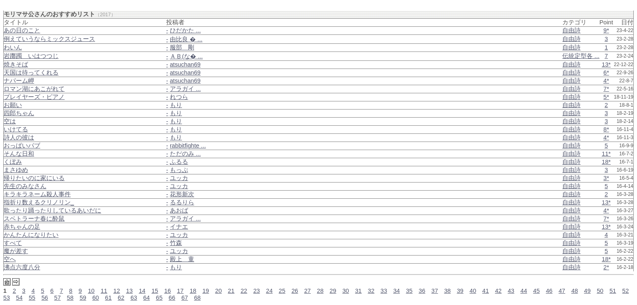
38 (447, 291)
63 (133, 297)
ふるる (179, 162)
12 (116, 291)
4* (606, 80)
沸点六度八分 (22, 267)
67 (184, 297)
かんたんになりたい (31, 235)
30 (345, 291)
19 (205, 291)
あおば (179, 210)
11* (606, 153)
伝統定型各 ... (580, 56)
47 (562, 291)
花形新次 (182, 194)
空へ (10, 259)
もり (176, 105)
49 (587, 291)
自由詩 (571, 30)
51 (612, 291)
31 (358, 291)
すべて (13, 243)
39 (460, 291)
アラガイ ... (185, 89)
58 (70, 297)
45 (536, 291)
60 (95, 297)
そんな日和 (19, 153)
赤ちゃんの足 (22, 226)
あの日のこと (22, 30)
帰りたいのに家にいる (34, 178)
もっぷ (179, 170)
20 (218, 291)
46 (549, 291)
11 (104, 291)
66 (172, 297)
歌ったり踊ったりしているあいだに (52, 210)
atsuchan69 (185, 64)
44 (523, 291)
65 (159, 297)
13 (129, 291)
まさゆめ (16, 170)
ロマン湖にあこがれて (34, 89)
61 (108, 297)
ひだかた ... (185, 30)
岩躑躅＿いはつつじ (31, 56)
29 (332, 291)
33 (384, 291)
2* (606, 267)
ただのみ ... (185, 153)
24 (269, 291)
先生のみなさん (25, 186)
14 (142, 291)
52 (625, 291)
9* (606, 30)
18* (606, 162)
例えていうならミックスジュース (49, 39)
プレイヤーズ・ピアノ (34, 97)
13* (606, 64)
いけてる (16, 129)
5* (606, 97)
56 (44, 297)
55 (32, 297)
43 (511, 291)
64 (146, 297)
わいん (13, 47)
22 (243, 291)
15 (155, 291)
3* (606, 178)
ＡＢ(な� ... (186, 56)
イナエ (179, 226)
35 (409, 291)
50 (600, 291)
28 (320, 291)
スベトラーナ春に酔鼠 (34, 218)
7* (606, 89)
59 (83, 297)
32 (371, 291)
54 (19, 297)
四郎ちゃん (19, 113)
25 (282, 291)
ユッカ (179, 178)
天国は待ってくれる (31, 72)
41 (485, 291)
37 (434, 291)
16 (167, 291)
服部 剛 (182, 47)
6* (606, 72)
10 (91, 291)
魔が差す (16, 251)
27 (307, 291)
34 (396, 291)
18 (193, 291)
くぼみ (13, 162)
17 (180, 291)
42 (498, 291)
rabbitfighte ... (188, 145)
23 (256, 291)
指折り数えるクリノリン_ (39, 202)
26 (294, 291)
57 (57, 297)
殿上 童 (182, 259)
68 (197, 297)
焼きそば (16, 64)
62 (121, 297)
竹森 (176, 243)
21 (231, 291)
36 (422, 291)
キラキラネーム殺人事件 (37, 194)
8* (606, 129)
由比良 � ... (186, 39)
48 (574, 291)
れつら (179, 97)
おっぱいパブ (22, 145)
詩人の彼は (19, 137)
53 (6, 297)
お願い (13, 105)
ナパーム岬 (19, 80)
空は (10, 121)
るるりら (182, 202)
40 (473, 291)
